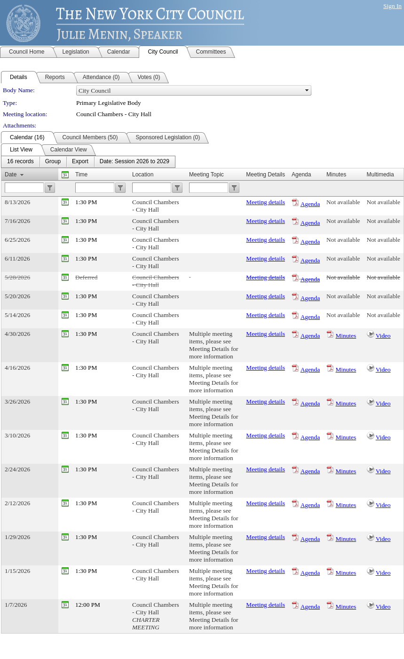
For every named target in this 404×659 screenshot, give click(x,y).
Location (142, 174)
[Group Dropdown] (53, 161)
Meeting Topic (206, 174)
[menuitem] (20, 161)
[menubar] (88, 162)
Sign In (392, 5)
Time (81, 174)
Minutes (345, 335)
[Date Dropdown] (134, 161)
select (307, 90)
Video (383, 335)
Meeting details (265, 202)
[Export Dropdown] (80, 161)
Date (10, 174)
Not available (343, 202)
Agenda (310, 203)
